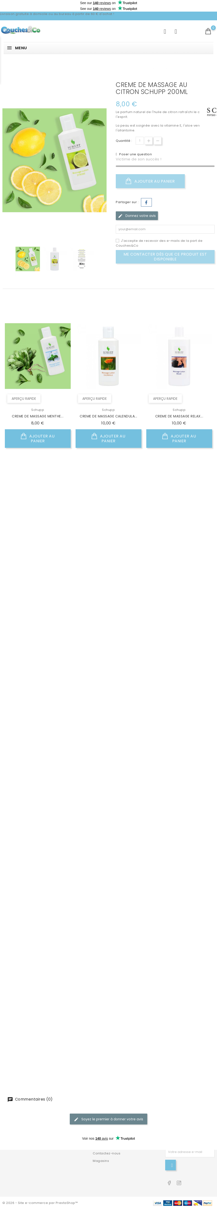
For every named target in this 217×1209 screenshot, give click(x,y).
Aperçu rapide (24, 398)
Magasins (101, 1161)
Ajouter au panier (150, 181)
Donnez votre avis (137, 215)
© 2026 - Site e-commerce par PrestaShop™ (40, 1203)
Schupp (37, 409)
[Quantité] (140, 141)
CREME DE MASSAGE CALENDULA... (108, 416)
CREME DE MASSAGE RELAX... (179, 416)
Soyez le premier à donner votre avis (108, 1118)
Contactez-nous (106, 1153)
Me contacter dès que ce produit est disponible (165, 256)
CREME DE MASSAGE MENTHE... (37, 416)
